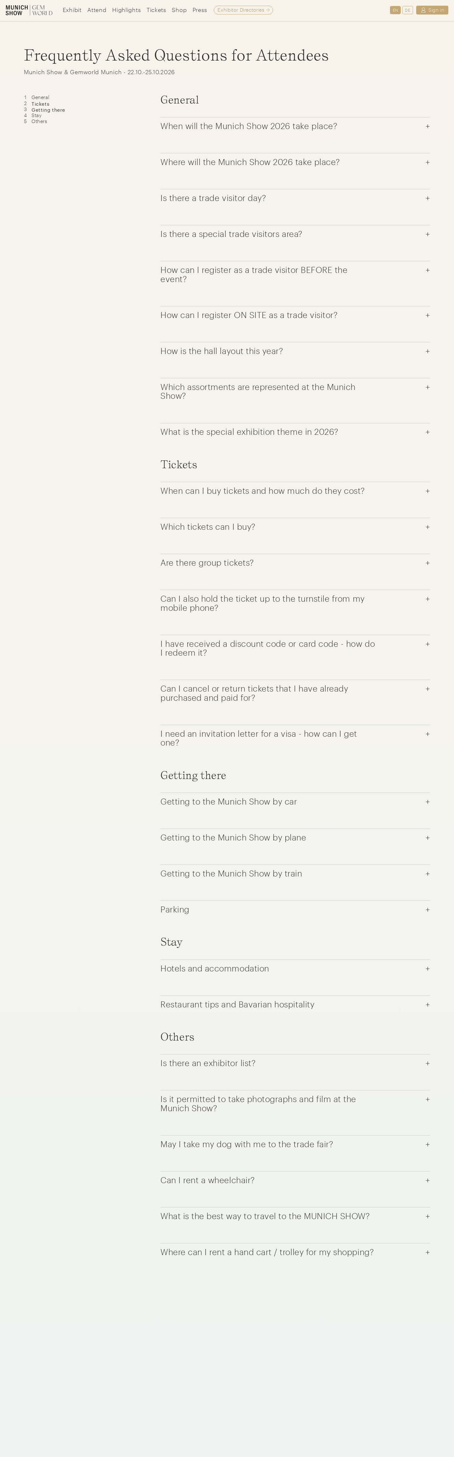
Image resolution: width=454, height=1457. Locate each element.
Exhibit (72, 9)
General (40, 97)
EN (395, 10)
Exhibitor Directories (241, 10)
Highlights (126, 9)
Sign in (432, 10)
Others (39, 121)
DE (407, 10)
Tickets (156, 9)
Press (200, 9)
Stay (37, 115)
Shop (179, 9)
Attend (96, 9)
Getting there (48, 109)
